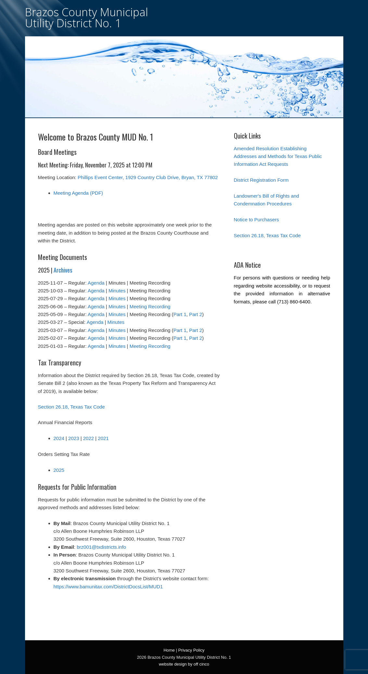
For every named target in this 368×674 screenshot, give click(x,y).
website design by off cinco (184, 664)
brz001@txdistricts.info (101, 547)
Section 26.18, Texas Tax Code (71, 407)
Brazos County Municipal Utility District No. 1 (86, 18)
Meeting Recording (150, 306)
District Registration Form (261, 180)
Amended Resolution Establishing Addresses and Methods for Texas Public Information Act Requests (278, 156)
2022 (88, 438)
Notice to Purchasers (256, 219)
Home (169, 650)
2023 (73, 438)
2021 (103, 438)
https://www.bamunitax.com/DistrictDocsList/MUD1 (108, 586)
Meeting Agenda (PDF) (78, 193)
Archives (63, 270)
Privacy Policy (191, 650)
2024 (59, 438)
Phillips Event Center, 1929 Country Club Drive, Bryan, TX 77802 (148, 177)
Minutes (117, 290)
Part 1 (179, 314)
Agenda (96, 283)
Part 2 (195, 314)
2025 (59, 470)
